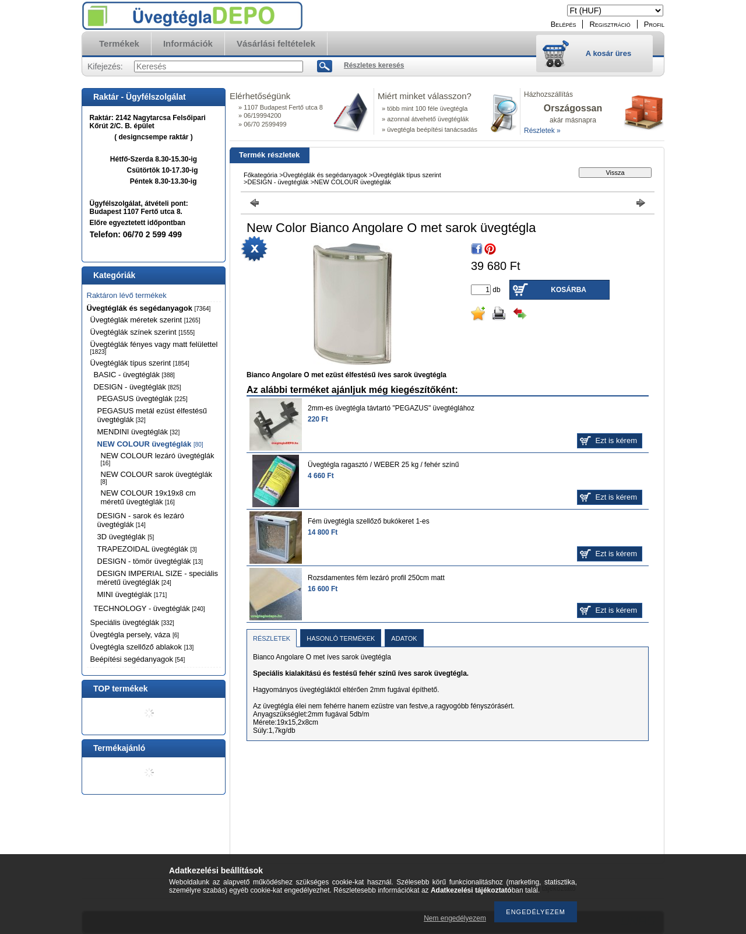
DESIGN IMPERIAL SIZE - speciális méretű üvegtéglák (158, 578)
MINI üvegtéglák (132, 594)
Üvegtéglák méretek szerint (145, 319)
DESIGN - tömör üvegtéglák (150, 561)
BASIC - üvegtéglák (134, 374)
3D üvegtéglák (125, 536)
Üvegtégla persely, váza (135, 634)
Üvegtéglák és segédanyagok (149, 308)
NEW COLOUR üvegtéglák (150, 444)
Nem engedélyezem (455, 918)
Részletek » (542, 131)
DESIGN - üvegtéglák (137, 386)
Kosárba (568, 290)
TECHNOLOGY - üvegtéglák (149, 608)
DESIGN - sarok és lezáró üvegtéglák (141, 520)
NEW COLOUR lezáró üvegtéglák (157, 458)
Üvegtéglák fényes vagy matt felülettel (154, 347)
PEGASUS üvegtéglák (142, 398)
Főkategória (260, 174)
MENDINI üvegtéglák (138, 431)
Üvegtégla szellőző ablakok (142, 646)
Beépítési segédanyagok (137, 659)
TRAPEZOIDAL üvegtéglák (147, 549)
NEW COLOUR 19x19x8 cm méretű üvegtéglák (148, 497)
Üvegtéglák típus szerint (139, 363)
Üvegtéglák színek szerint (142, 332)
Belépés (563, 24)
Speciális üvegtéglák (132, 622)
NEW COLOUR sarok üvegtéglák (156, 477)
